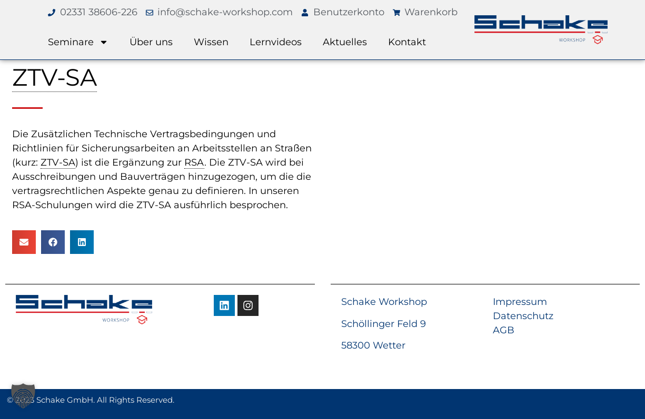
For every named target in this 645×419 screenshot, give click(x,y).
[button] (24, 242)
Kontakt (407, 42)
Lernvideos (276, 42)
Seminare (78, 42)
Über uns (151, 42)
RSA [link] (194, 162)
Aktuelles (345, 42)
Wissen (211, 42)
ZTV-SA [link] (54, 77)
